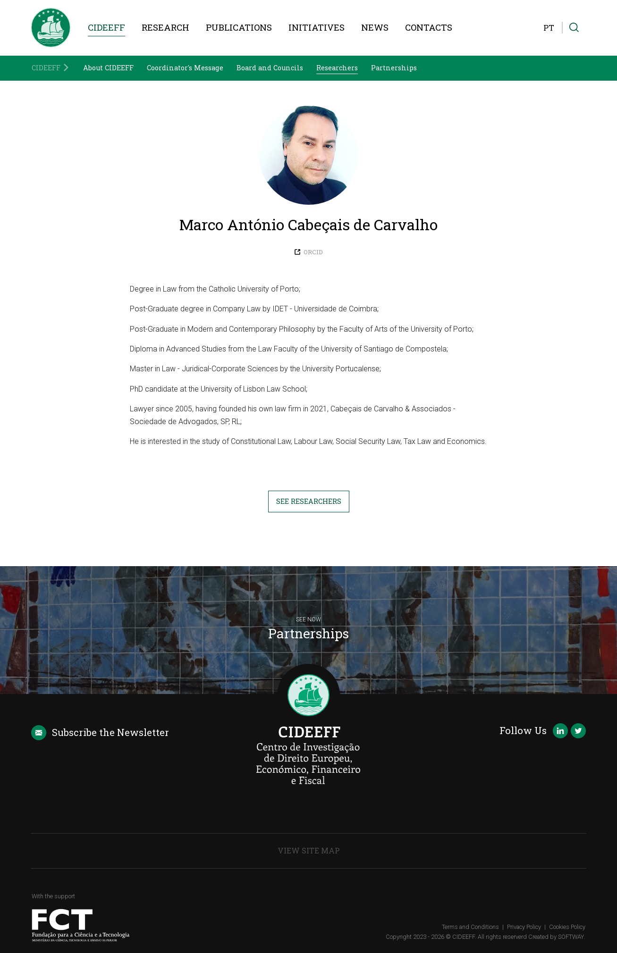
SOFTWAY (571, 936)
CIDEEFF (106, 27)
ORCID (309, 252)
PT (548, 28)
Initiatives (316, 27)
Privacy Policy (524, 926)
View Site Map (309, 850)
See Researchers (308, 501)
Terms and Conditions (470, 926)
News (375, 27)
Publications (239, 27)
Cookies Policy (567, 926)
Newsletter (100, 732)
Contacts (428, 27)
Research (165, 27)
